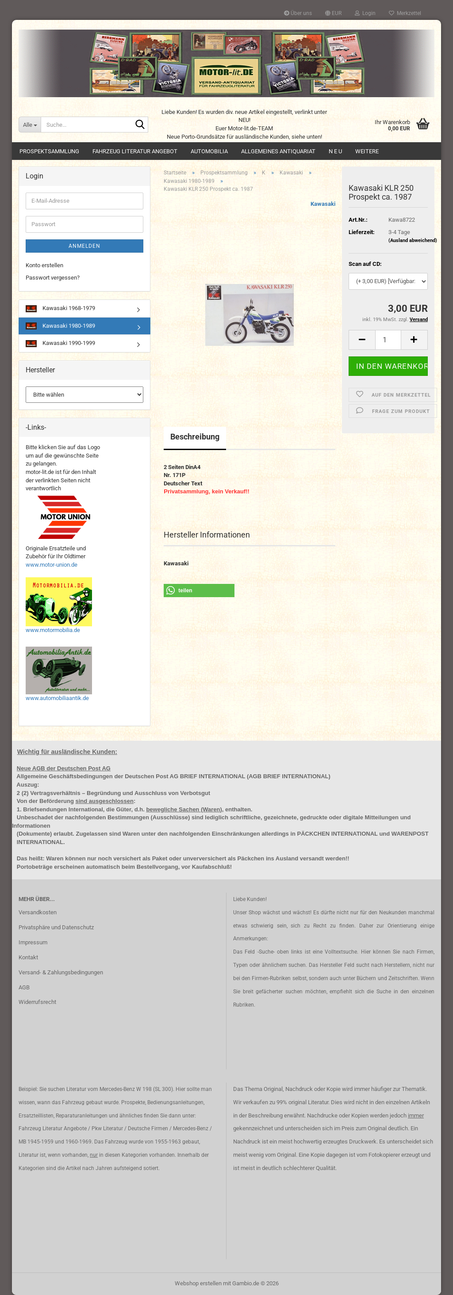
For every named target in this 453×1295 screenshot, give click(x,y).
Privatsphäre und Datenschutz (56, 927)
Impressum (33, 942)
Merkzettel (405, 13)
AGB (24, 987)
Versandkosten (38, 912)
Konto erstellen (44, 265)
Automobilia (209, 151)
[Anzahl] (388, 340)
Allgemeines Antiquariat (278, 151)
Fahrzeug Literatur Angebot (134, 151)
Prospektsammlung (49, 151)
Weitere (367, 151)
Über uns (298, 13)
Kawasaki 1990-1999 (60, 343)
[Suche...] (30, 125)
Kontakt (28, 957)
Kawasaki (323, 204)
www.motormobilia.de (53, 630)
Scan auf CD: (365, 264)
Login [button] (365, 13)
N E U (335, 151)
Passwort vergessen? (53, 277)
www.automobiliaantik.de (57, 698)
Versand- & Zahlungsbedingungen (61, 972)
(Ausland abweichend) (412, 240)
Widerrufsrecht (37, 1002)
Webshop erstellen (198, 1283)
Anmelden (84, 246)
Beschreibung (194, 436)
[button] (333, 13)
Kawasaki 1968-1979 (60, 308)
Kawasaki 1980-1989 (60, 326)
